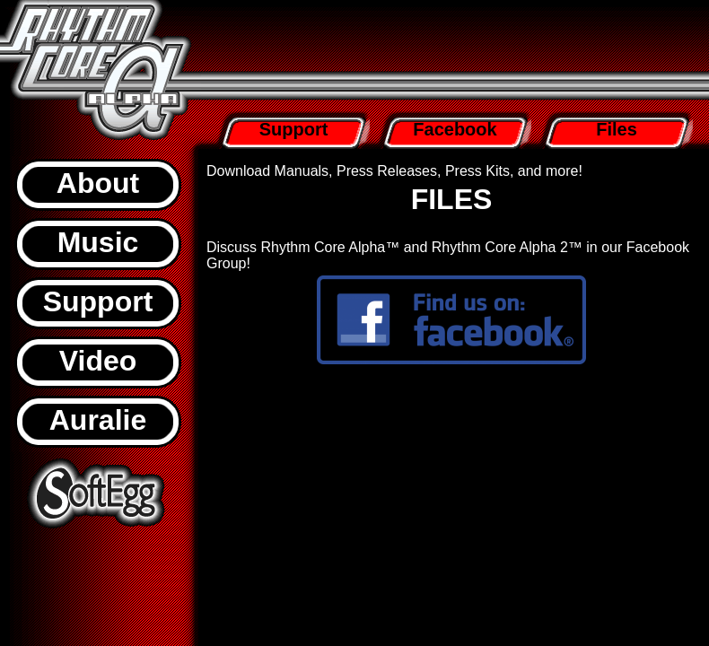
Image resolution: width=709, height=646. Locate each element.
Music (98, 242)
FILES (452, 199)
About (98, 183)
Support (98, 301)
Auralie (97, 420)
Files (616, 129)
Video (98, 361)
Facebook (454, 129)
